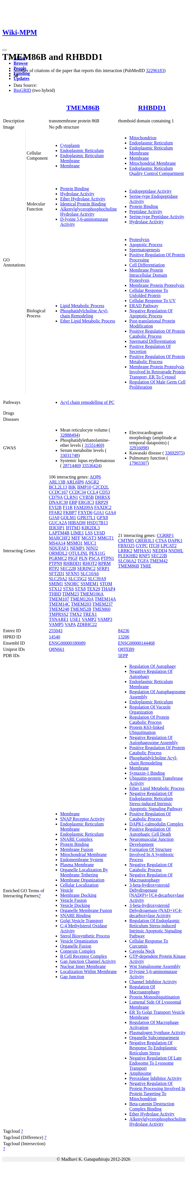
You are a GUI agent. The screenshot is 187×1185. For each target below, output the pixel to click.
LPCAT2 (168, 545)
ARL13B (57, 482)
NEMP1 (77, 548)
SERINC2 (86, 568)
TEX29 (93, 588)
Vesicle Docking (75, 905)
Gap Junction (72, 976)
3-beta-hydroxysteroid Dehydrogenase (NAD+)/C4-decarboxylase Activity (155, 910)
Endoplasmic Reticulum (82, 150)
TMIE (145, 566)
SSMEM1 (90, 583)
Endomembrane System (81, 859)
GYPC (142, 545)
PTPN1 (107, 558)
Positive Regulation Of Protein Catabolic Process (157, 334)
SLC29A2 (58, 578)
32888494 (69, 435)
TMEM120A (82, 599)
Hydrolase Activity (77, 193)
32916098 (138, 447)
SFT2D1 (56, 573)
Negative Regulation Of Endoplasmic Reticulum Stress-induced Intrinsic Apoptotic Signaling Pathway (155, 801)
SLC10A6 (90, 573)
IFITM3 (73, 527)
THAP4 (108, 588)
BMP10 (84, 487)
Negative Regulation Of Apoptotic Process (151, 313)
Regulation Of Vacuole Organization (150, 709)
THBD (55, 594)
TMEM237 (102, 604)
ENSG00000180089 (67, 643)
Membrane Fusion (76, 849)
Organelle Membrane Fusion (86, 910)
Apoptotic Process (145, 244)
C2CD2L (100, 487)
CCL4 (92, 492)
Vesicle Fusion (73, 900)
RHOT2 (89, 563)
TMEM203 (81, 604)
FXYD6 (85, 512)
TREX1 (90, 614)
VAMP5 (56, 624)
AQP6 (95, 477)
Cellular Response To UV (152, 300)
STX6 (68, 588)
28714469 (72, 465)
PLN (83, 558)
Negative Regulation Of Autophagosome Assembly (153, 740)
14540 (54, 636)
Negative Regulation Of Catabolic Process (151, 867)
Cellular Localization (79, 885)
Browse (21, 63)
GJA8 (54, 517)
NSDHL (175, 550)
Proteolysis (139, 239)
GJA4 (110, 512)
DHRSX (102, 497)
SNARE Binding (75, 915)
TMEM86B (82, 107)
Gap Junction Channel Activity (88, 961)
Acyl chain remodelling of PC (87, 402)
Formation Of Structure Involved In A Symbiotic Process (151, 854)
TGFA (143, 560)
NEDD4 (160, 550)
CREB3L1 (145, 540)
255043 (55, 630)
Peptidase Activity (145, 211)
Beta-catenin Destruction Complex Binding (152, 1106)
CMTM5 (126, 540)
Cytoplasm (70, 145)
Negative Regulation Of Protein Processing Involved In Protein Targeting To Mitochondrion (157, 1091)
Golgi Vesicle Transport (81, 920)
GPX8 (102, 517)
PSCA (94, 558)
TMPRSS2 (58, 614)
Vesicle (66, 890)
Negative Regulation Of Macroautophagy (151, 877)
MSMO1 (75, 543)
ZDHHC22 (87, 624)
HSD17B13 (97, 522)
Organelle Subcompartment (154, 1037)
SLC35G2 (77, 578)
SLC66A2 (127, 560)
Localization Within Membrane (88, 971)
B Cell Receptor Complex (83, 956)
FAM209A (83, 507)
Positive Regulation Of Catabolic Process (150, 816)
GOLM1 (68, 517)
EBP (73, 502)
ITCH (154, 545)
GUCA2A (58, 522)
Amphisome (140, 1073)
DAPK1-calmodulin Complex (156, 824)
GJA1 (99, 512)
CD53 (104, 492)
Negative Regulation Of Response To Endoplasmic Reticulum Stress (153, 1047)
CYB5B (86, 497)
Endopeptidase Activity (150, 191)
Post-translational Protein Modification (152, 323)
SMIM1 (56, 583)
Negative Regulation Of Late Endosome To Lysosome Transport (155, 1063)
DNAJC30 (58, 502)
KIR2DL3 (90, 527)
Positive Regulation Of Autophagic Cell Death (150, 832)
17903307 (138, 463)
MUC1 (90, 543)
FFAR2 (55, 512)
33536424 (91, 465)
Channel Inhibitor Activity (153, 981)
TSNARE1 (59, 619)
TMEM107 (59, 599)
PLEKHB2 (128, 555)
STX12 (55, 588)
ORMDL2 (58, 553)
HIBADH (77, 522)
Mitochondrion (142, 137)
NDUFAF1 (59, 548)
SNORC (71, 583)
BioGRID (22, 90)
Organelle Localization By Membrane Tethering (84, 872)
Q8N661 (56, 649)
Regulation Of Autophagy (152, 666)
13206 (123, 636)
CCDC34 (77, 492)
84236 (123, 630)
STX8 (80, 588)
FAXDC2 (102, 507)
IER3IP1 (57, 527)
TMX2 (75, 614)
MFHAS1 (142, 550)
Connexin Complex (77, 951)
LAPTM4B (59, 532)
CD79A (56, 497)
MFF (75, 538)
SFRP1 (103, 568)
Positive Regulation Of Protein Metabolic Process (157, 359)
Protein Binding (74, 188)
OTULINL (78, 553)
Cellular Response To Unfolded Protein (148, 293)
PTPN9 (55, 563)
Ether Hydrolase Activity (82, 198)
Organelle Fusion (75, 946)
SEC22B (68, 568)
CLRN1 (71, 497)
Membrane (70, 165)
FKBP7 (70, 512)
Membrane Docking (78, 895)
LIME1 (77, 532)
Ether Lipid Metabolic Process (87, 321)
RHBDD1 (152, 107)
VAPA (70, 624)
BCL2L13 (58, 487)
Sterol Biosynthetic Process (85, 935)
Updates (21, 78)
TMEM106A (91, 594)
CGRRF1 (165, 535)
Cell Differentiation (147, 265)
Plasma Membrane (77, 864)
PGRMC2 (58, 558)
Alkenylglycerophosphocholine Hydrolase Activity (88, 211)
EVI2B (55, 507)
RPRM (104, 563)
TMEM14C (59, 604)
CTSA (161, 540)
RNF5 (144, 555)
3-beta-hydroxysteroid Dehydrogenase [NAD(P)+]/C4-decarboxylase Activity (156, 893)
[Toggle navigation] (4, 50)
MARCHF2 (59, 538)
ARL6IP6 (75, 482)
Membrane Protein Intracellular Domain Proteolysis (148, 275)
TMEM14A (105, 599)
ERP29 (101, 502)
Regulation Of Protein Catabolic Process (149, 720)
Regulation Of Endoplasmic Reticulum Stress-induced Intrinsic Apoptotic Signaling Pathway (155, 928)
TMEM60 (101, 609)
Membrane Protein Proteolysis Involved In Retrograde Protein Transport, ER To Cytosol (157, 371)
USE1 (75, 619)
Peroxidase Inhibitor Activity (155, 1078)
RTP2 (54, 568)
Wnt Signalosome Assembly (155, 966)
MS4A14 (57, 543)
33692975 (174, 452)
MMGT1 (105, 538)
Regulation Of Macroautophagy (144, 989)
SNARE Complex (76, 839)
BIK (72, 487)
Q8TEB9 (126, 649)
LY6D (99, 532)
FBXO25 (126, 545)
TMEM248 (59, 609)
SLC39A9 (97, 578)
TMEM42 (159, 560)
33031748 (69, 455)
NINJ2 (92, 548)
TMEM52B (81, 609)
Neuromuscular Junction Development (151, 842)
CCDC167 (58, 492)
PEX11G (97, 553)
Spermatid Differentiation (152, 341)
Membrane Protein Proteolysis (156, 285)
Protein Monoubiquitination (154, 997)
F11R (68, 507)
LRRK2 (125, 550)
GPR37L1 (86, 517)
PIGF (73, 558)
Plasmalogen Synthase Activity (157, 1032)
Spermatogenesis (144, 249)
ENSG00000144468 (136, 643)
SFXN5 (72, 573)
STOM (106, 583)
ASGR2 (92, 482)
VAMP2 (89, 619)
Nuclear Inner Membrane (83, 966)
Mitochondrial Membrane (152, 163)
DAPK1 (175, 540)
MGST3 (89, 538)
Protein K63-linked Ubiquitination (146, 730)
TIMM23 (70, 594)
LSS (89, 532)
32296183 (155, 70)
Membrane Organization (82, 880)
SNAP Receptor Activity (82, 818)
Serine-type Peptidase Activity (156, 216)
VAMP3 (104, 619)
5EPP (123, 655)
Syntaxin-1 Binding (147, 773)
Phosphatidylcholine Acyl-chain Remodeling (84, 313)
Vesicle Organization (79, 941)
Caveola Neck (142, 951)
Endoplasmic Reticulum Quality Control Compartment (156, 171)
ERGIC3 (86, 502)
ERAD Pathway (143, 305)
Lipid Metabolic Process (82, 305)
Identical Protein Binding (83, 204)
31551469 (94, 445)
